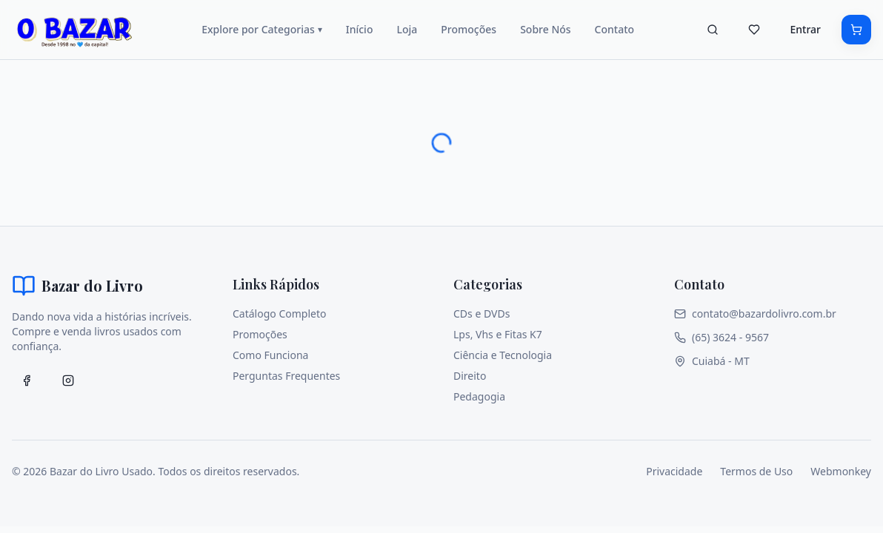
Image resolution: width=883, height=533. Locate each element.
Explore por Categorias (261, 29)
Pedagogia (479, 396)
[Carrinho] (856, 29)
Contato (615, 29)
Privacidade (674, 471)
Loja (406, 29)
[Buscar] (712, 29)
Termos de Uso (756, 471)
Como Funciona (270, 355)
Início (359, 29)
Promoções (468, 29)
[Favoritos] (754, 29)
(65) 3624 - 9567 (721, 337)
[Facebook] (26, 380)
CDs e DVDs (481, 313)
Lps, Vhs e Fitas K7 (497, 334)
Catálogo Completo (279, 313)
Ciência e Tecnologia (502, 355)
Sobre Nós (545, 29)
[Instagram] (68, 380)
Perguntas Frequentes (286, 376)
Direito (469, 376)
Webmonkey (840, 471)
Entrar (805, 29)
